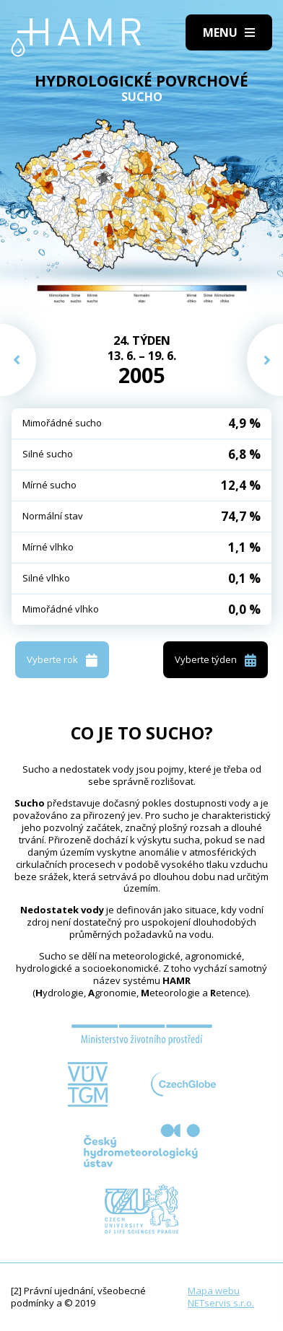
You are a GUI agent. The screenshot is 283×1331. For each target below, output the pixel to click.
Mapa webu (214, 1290)
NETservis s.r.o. (221, 1302)
